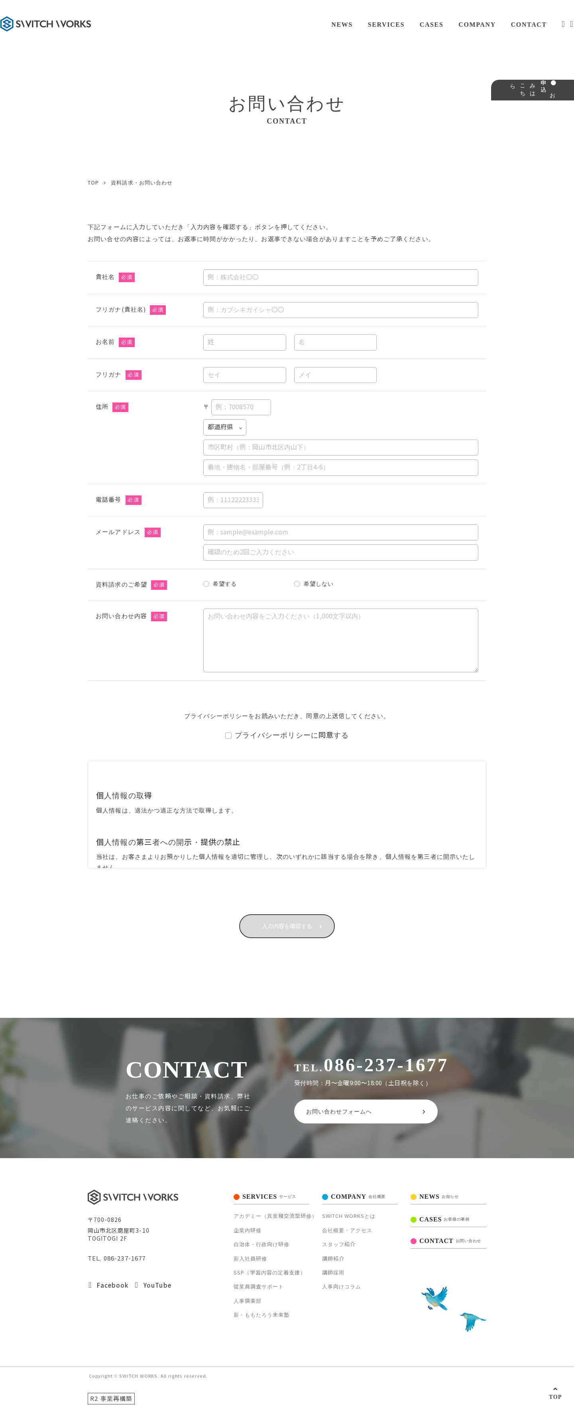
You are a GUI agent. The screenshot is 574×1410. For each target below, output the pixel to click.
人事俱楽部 (247, 1299)
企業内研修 (247, 1228)
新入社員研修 (250, 1256)
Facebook (108, 1283)
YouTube (153, 1283)
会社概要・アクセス (347, 1228)
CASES (407, 24)
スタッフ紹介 (339, 1242)
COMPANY (454, 24)
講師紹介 (333, 1256)
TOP (555, 1397)
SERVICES (360, 24)
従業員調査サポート (259, 1284)
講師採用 (333, 1270)
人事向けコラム (341, 1284)
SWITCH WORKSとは (348, 1214)
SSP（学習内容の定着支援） (270, 1270)
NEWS (315, 24)
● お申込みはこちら (561, 121)
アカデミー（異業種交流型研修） (275, 1214)
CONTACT (507, 24)
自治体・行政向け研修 (261, 1242)
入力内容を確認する (287, 917)
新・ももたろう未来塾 (261, 1313)
